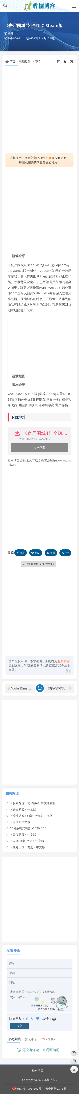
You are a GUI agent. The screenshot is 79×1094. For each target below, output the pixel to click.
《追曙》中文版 (20, 818)
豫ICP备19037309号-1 (28, 1088)
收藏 (11, 552)
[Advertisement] (39, 109)
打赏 (20, 552)
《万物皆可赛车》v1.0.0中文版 (60, 685)
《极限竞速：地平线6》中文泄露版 (33, 799)
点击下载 (40, 448)
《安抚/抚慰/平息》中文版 (27, 837)
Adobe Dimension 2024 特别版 (23, 685)
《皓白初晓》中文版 (23, 806)
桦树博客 (37, 1070)
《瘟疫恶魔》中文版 (23, 831)
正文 (38, 61)
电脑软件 (25, 61)
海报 (51, 552)
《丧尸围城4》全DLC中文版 (38, 564)
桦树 (8, 33)
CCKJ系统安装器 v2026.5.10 (28, 824)
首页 (12, 61)
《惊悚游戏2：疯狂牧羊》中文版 (31, 812)
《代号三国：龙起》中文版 (27, 843)
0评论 (51, 38)
